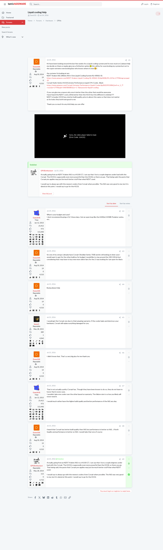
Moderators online (133, 347)
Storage (131, 317)
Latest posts (130, 248)
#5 (113, 322)
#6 (113, 357)
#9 (113, 464)
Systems (132, 143)
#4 (113, 289)
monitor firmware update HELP (144, 336)
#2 (113, 216)
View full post (47, 198)
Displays (132, 340)
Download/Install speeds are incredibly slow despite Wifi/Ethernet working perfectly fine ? (143, 310)
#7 (113, 391)
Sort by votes (115, 208)
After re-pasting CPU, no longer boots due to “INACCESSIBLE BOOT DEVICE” (144, 295)
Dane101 (33, 15)
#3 (113, 256)
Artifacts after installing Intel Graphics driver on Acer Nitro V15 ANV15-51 (143, 281)
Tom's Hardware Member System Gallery (144, 137)
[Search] (65, 4)
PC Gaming (132, 157)
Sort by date (101, 208)
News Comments (135, 221)
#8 (113, 431)
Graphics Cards (134, 185)
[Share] (116, 60)
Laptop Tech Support (136, 288)
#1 (119, 60)
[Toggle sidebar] (158, 14)
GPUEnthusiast (47, 175)
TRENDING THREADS (132, 131)
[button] (4, 4)
